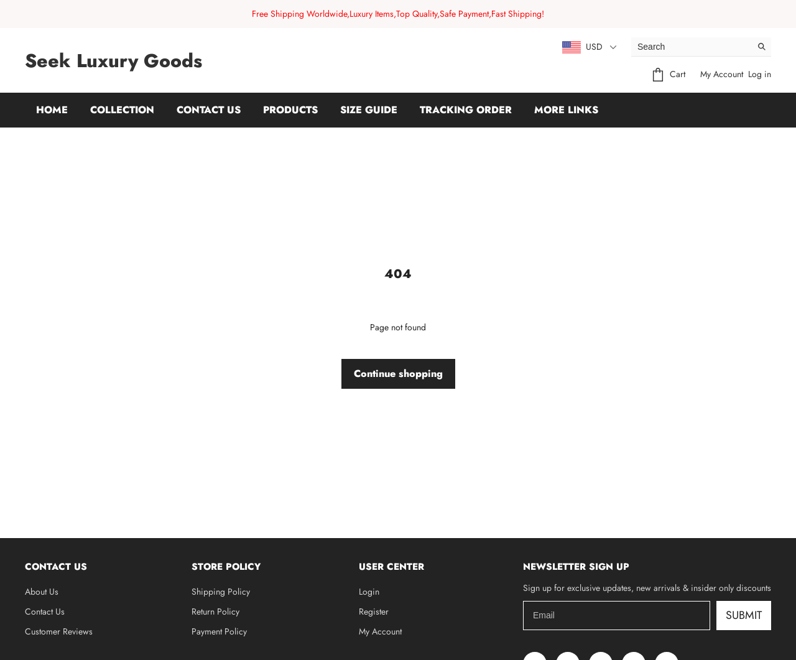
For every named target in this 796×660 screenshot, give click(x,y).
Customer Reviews (59, 631)
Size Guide (368, 110)
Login (369, 591)
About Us (41, 591)
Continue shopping (398, 373)
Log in (759, 74)
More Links (566, 110)
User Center (391, 567)
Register (374, 611)
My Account (721, 74)
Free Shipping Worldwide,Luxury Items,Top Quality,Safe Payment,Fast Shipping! (398, 13)
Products (290, 110)
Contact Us (209, 110)
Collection (122, 110)
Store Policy (226, 567)
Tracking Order (466, 110)
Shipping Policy (221, 591)
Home (52, 110)
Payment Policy (219, 631)
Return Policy (215, 611)
